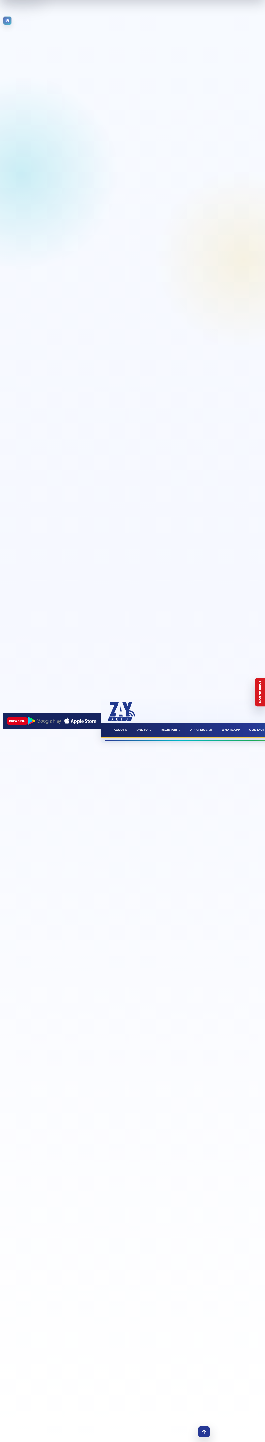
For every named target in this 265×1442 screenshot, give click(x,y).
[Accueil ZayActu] (121, 711)
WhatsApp (230, 730)
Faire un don (260, 692)
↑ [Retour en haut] (204, 1431)
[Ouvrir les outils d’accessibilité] (7, 20)
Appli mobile (201, 730)
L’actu (142, 730)
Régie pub (169, 730)
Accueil (120, 730)
